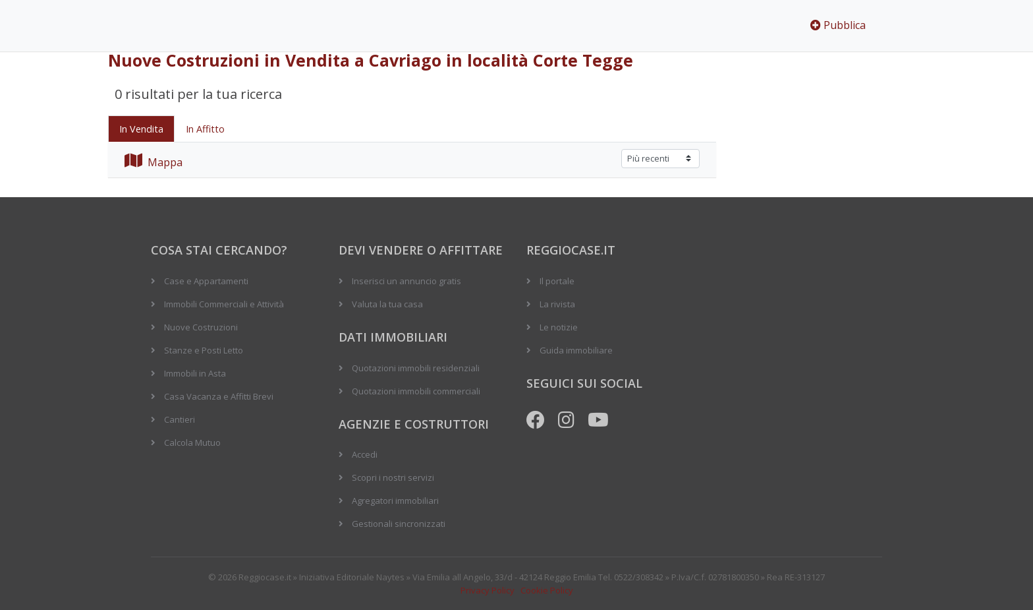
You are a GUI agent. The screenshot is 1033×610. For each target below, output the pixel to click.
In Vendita (141, 129)
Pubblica (838, 25)
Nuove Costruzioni (201, 327)
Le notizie (559, 327)
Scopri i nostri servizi (393, 477)
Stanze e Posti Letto (203, 350)
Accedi (364, 454)
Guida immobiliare (576, 350)
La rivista (557, 304)
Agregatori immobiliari (395, 500)
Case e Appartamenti (206, 281)
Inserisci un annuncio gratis (406, 281)
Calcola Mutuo (192, 442)
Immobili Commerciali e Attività (224, 304)
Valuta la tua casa (387, 304)
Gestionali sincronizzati (398, 524)
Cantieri (179, 419)
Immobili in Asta (195, 373)
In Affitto (205, 129)
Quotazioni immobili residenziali (416, 368)
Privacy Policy (488, 590)
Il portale (557, 281)
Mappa (153, 162)
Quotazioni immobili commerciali (416, 391)
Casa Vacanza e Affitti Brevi (218, 396)
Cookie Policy (546, 590)
